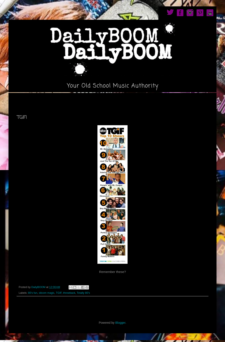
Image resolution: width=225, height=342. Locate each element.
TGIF (59, 292)
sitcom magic (46, 292)
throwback (69, 292)
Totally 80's (83, 292)
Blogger (120, 322)
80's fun (32, 292)
